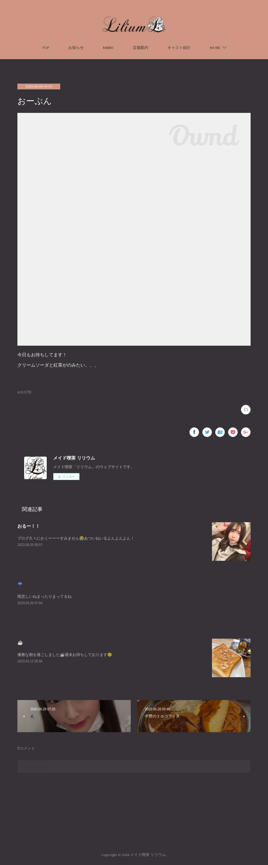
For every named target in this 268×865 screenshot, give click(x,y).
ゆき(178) (24, 392)
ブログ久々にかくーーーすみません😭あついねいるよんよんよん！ (75, 538)
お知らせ (76, 48)
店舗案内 (140, 48)
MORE (215, 48)
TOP (45, 48)
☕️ (20, 642)
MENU (108, 48)
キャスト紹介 (179, 48)
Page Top (134, 829)
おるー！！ (28, 526)
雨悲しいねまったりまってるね (44, 596)
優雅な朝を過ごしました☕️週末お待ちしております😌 (64, 654)
